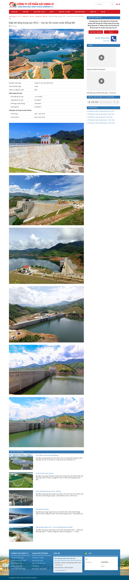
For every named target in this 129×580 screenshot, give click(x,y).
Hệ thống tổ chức (16, 563)
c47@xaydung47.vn (60, 570)
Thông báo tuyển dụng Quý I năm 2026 (100, 117)
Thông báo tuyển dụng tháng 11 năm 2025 (101, 120)
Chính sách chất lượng (18, 569)
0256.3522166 (102, 37)
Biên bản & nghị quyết (39, 569)
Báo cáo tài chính (37, 560)
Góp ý (111, 32)
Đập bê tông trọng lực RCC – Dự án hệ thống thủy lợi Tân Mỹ (54, 527)
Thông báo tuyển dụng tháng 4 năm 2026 (101, 111)
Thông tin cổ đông (38, 558)
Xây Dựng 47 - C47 (31, 4)
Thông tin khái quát (17, 558)
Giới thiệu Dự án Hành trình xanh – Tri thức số (101, 93)
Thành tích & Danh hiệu (18, 560)
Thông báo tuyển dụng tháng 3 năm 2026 (101, 114)
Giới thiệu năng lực (96, 32)
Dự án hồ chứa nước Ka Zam (44, 473)
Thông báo (35, 566)
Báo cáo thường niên (38, 563)
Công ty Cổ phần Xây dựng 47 (96, 69)
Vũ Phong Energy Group (113, 578)
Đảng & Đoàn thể (16, 566)
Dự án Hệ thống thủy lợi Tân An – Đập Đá (48, 491)
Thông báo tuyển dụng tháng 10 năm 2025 (101, 123)
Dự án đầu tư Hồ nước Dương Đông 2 (47, 455)
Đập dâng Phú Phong (42, 509)
